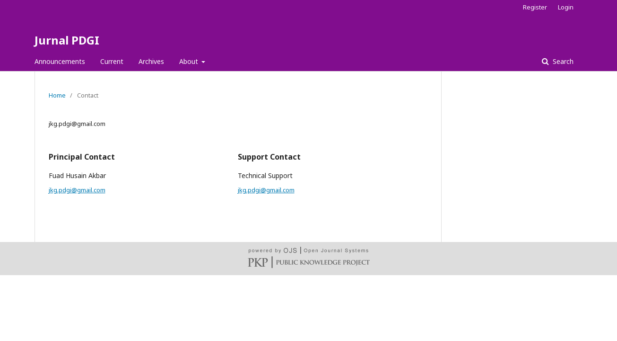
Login (566, 7)
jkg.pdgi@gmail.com (77, 190)
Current (111, 61)
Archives (151, 61)
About (189, 61)
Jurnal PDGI (67, 40)
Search (562, 61)
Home (57, 95)
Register (535, 7)
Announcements (60, 61)
